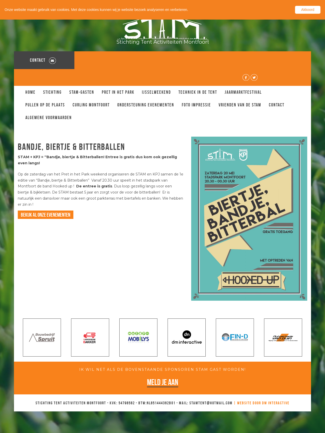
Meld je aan (162, 365)
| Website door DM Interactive (261, 386)
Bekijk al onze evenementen (45, 198)
